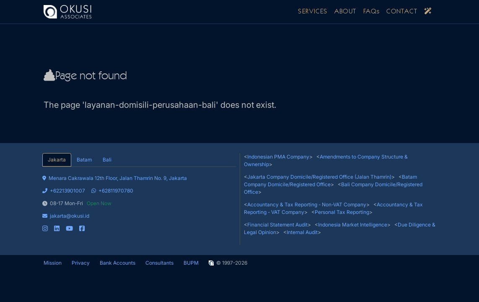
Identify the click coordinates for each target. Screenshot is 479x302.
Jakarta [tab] (57, 159)
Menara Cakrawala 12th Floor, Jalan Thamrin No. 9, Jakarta (114, 178)
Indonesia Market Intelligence (352, 224)
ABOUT (345, 11)
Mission (53, 263)
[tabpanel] (139, 199)
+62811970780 (112, 190)
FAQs (371, 11)
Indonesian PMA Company (278, 157)
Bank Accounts (117, 263)
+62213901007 (63, 190)
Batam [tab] (84, 159)
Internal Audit (302, 232)
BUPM (191, 263)
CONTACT (401, 11)
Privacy (81, 263)
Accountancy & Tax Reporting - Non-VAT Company (306, 204)
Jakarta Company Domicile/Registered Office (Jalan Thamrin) (319, 177)
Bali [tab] (107, 159)
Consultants (159, 263)
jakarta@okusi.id (65, 216)
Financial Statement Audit (277, 224)
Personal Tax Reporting (342, 212)
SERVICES (312, 11)
